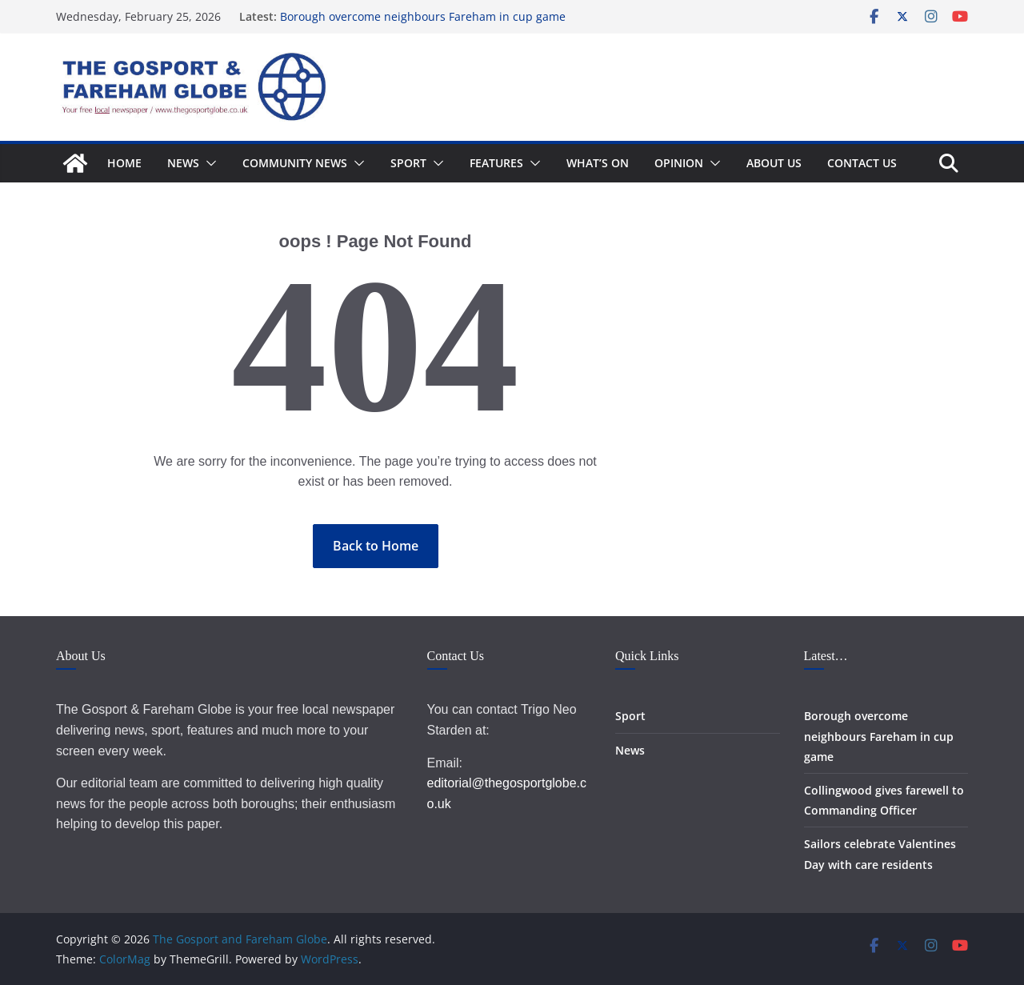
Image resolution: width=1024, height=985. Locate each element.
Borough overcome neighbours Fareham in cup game (423, 16)
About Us (774, 162)
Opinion (678, 162)
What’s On (597, 162)
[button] (208, 163)
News (183, 162)
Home (124, 162)
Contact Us (862, 162)
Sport (408, 162)
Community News (294, 162)
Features (496, 162)
